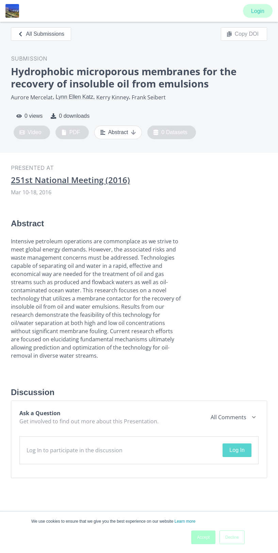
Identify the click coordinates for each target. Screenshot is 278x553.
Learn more (185, 521)
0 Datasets (170, 132)
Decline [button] (232, 537)
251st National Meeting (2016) (70, 180)
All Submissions (41, 34)
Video (30, 132)
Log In (236, 450)
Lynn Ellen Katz (74, 97)
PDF (70, 132)
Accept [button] (203, 537)
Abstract (118, 132)
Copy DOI (243, 34)
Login (257, 11)
